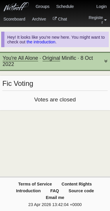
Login (101, 6)
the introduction (40, 42)
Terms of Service (35, 184)
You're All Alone (20, 58)
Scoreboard (14, 19)
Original (51, 58)
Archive (39, 19)
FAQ (54, 190)
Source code (81, 190)
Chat (60, 19)
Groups (42, 6)
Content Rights (77, 184)
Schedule (65, 6)
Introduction (28, 190)
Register (98, 20)
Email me (55, 197)
